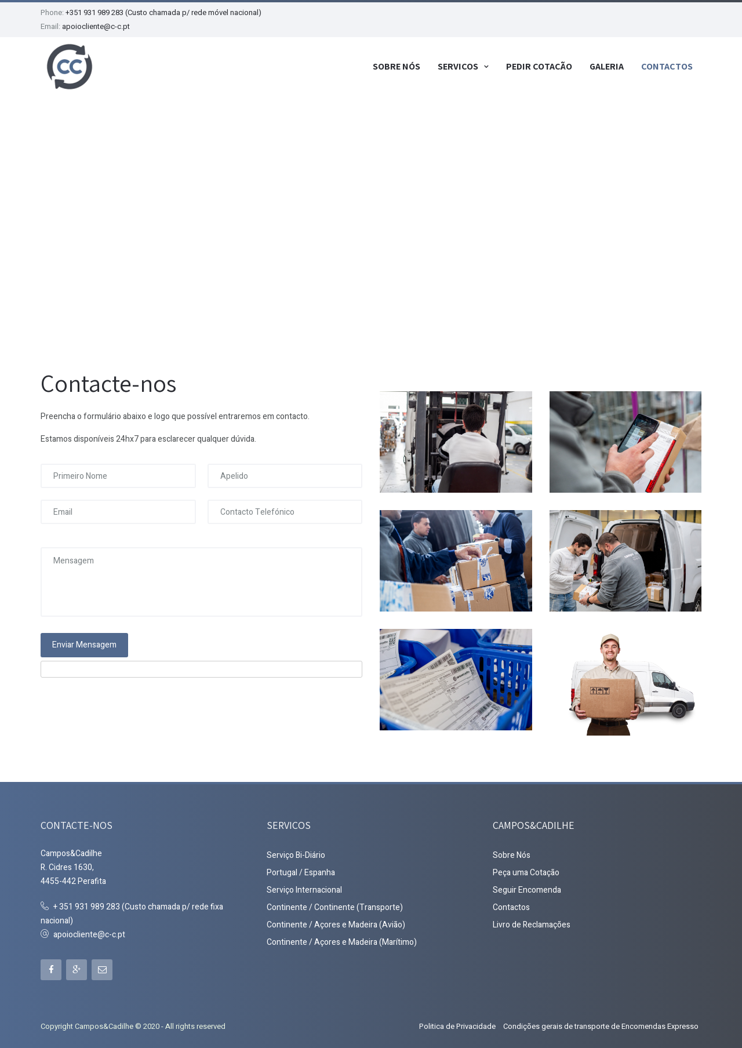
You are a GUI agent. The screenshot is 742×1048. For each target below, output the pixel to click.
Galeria (607, 66)
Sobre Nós (396, 66)
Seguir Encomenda (527, 888)
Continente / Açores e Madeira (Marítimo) (342, 940)
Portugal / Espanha (301, 871)
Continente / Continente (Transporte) (335, 906)
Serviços (458, 66)
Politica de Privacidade (457, 1024)
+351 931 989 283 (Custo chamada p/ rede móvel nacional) (163, 12)
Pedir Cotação (539, 66)
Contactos (667, 66)
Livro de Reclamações (531, 923)
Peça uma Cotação (526, 871)
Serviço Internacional (304, 888)
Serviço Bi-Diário (296, 853)
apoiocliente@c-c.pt (96, 26)
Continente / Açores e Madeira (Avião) (336, 923)
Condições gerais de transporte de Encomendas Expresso (601, 1024)
